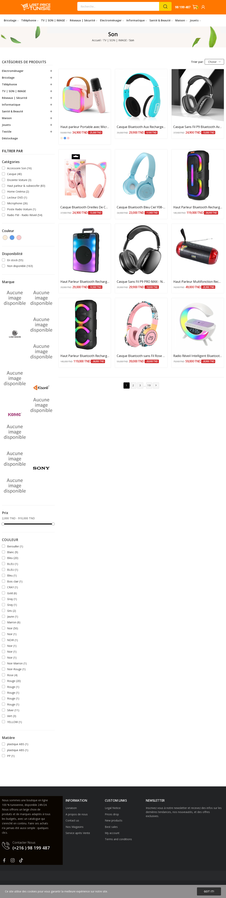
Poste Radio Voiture (21, 209)
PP (11, 756)
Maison (7, 118)
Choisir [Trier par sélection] (214, 62)
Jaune (12, 616)
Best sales (111, 827)
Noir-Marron (17, 663)
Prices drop (112, 814)
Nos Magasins (74, 827)
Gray (12, 599)
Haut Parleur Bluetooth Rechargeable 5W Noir (84, 281)
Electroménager (12, 71)
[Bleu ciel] (65, 138)
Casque (14, 174)
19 (149, 385)
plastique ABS (17, 744)
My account (112, 833)
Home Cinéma (18, 191)
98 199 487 (182, 7)
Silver (13, 710)
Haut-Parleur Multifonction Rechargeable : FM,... (197, 281)
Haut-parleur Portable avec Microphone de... (84, 127)
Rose (12, 675)
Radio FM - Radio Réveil (24, 215)
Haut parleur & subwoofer (26, 186)
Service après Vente (78, 833)
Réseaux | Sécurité (14, 98)
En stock (15, 260)
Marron (13, 622)
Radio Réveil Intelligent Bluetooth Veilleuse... (197, 356)
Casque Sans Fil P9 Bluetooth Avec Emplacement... (197, 127)
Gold (12, 593)
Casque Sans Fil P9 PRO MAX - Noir (141, 281)
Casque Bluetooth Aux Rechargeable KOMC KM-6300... (141, 127)
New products (113, 820)
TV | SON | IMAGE (14, 91)
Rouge (14, 681)
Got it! (209, 891)
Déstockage (10, 138)
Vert (11, 716)
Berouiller (15, 546)
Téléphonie (9, 84)
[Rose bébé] (68, 138)
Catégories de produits (24, 62)
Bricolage (8, 77)
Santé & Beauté (12, 111)
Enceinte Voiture (19, 180)
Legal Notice (113, 808)
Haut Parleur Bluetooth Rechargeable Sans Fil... (197, 207)
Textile (6, 131)
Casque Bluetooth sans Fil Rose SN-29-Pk (141, 356)
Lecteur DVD (17, 197)
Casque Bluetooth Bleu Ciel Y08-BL (141, 207)
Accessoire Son (19, 168)
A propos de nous (77, 814)
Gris (11, 611)
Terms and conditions (118, 839)
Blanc (12, 552)
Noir (12, 628)
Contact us (72, 820)
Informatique (11, 104)
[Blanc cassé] (61, 138)
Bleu (12, 558)
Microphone (17, 203)
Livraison (71, 808)
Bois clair (15, 581)
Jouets (6, 125)
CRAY (12, 587)
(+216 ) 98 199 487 (31, 847)
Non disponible (20, 266)
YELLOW (14, 722)
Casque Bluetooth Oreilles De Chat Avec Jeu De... (84, 207)
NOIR (12, 640)
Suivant (156, 385)
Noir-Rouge (16, 669)
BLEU (12, 564)
